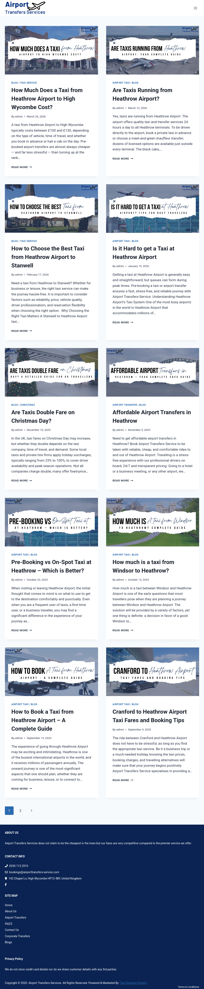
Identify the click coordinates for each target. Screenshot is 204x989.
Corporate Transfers (17, 936)
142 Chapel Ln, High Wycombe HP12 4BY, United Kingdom (43, 878)
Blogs (8, 942)
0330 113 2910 (16, 866)
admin (19, 116)
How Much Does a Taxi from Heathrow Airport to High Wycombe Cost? (47, 99)
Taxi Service (28, 82)
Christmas (27, 404)
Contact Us (12, 930)
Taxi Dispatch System (133, 983)
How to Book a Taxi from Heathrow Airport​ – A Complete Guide (42, 720)
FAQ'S (8, 923)
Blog (14, 82)
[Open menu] (195, 8)
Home (9, 905)
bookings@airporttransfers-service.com (32, 872)
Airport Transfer (125, 404)
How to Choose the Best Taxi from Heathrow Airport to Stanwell (47, 257)
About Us (10, 911)
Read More (21, 167)
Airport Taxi (121, 82)
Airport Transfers (15, 917)
